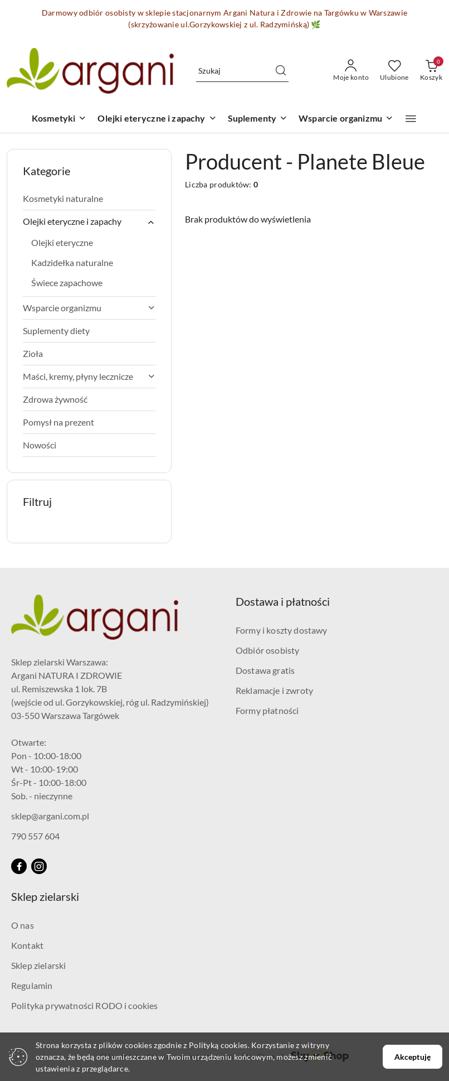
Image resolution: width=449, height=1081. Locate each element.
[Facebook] (19, 866)
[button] (410, 118)
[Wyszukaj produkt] (242, 70)
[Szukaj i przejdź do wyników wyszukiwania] (281, 70)
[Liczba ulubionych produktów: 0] (394, 70)
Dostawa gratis (265, 670)
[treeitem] (89, 198)
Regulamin (31, 985)
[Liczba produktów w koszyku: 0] (431, 70)
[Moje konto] (351, 70)
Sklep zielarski (38, 965)
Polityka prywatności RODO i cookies (84, 1005)
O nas (22, 925)
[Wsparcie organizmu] (346, 119)
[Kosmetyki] (59, 119)
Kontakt (27, 945)
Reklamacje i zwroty (274, 690)
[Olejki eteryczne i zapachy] (156, 119)
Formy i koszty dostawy (282, 630)
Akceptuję (412, 1056)
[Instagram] (39, 866)
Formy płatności (267, 710)
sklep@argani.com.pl (50, 815)
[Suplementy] (258, 119)
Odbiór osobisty (267, 650)
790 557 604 (35, 836)
